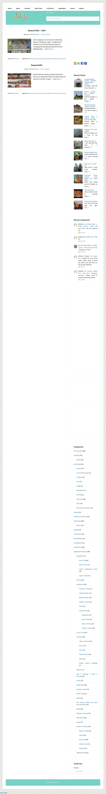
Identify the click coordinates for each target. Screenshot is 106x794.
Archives (76, 768)
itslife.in (21, 16)
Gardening (77, 464)
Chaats (81, 735)
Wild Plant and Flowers (83, 508)
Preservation (83, 610)
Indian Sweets (83, 654)
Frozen (81, 645)
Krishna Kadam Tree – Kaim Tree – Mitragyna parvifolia (87, 273)
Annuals (78, 468)
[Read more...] (49, 49)
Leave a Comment (45, 34)
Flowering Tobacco (90, 141)
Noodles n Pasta (81, 689)
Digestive (79, 669)
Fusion (81, 650)
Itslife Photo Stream (52, 58)
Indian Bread (80, 685)
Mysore (78, 525)
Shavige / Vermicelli (82, 713)
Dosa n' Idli (82, 560)
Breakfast (79, 556)
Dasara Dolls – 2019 (36, 30)
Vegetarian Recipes (79, 551)
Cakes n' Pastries (84, 641)
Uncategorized (78, 543)
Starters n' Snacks (81, 726)
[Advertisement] (38, 23)
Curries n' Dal (80, 632)
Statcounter (3, 793)
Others (81, 659)
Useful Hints (77, 547)
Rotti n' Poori (83, 565)
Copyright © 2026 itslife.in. (53, 782)
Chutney (78, 580)
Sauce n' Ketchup (87, 624)
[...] (95, 88)
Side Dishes (79, 718)
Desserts (79, 637)
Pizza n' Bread (80, 694)
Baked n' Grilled (83, 731)
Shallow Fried (83, 744)
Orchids (78, 495)
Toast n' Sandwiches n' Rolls (88, 569)
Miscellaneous (78, 538)
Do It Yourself (78, 451)
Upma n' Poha (83, 575)
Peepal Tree (89, 237)
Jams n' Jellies (86, 619)
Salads (78, 709)
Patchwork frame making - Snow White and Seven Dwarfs (90, 178)
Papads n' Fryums (84, 602)
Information (80, 490)
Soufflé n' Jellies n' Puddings (88, 663)
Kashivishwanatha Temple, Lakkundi (89, 105)
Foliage (78, 486)
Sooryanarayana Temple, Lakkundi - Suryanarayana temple (90, 81)
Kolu (59, 58)
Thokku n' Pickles (87, 628)
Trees (78, 503)
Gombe (45, 58)
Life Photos (16, 58)
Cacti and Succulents (82, 473)
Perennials (79, 499)
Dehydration (85, 615)
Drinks (78, 680)
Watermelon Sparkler (90, 201)
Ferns (78, 481)
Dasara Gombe (39, 58)
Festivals (76, 455)
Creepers (79, 477)
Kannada (76, 530)
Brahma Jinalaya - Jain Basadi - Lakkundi (90, 93)
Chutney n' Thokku (84, 589)
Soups (78, 722)
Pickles (81, 606)
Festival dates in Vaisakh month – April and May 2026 (90, 118)
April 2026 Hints (89, 190)
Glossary (76, 512)
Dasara (78, 460)
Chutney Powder (84, 593)
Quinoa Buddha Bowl (90, 152)
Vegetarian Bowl (81, 753)
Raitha (78, 698)
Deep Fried (82, 739)
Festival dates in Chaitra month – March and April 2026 (87, 226)
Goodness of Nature (80, 516)
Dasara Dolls (31, 58)
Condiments (80, 584)
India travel (77, 521)
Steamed (81, 748)
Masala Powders (84, 597)
